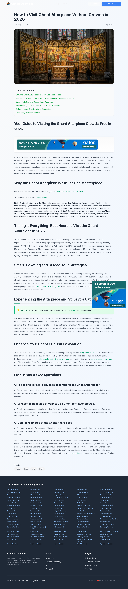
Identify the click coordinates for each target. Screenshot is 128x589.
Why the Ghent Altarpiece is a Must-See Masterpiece (38, 95)
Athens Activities (82, 495)
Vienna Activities (59, 505)
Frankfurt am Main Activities (109, 519)
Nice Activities (11, 508)
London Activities (12, 489)
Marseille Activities (60, 531)
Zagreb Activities (59, 519)
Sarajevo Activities (13, 521)
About (64, 4)
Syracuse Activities (106, 544)
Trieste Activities (12, 544)
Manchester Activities (61, 521)
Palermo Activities (106, 513)
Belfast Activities (82, 503)
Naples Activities (12, 503)
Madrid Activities (35, 495)
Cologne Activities (13, 527)
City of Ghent (41, 197)
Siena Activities (59, 544)
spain (34, 469)
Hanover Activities (83, 521)
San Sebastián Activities (85, 508)
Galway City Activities (84, 534)
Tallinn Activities (105, 511)
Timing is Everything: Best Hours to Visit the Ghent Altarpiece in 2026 (45, 98)
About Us (50, 558)
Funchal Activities (12, 534)
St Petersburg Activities (108, 492)
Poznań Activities (36, 544)
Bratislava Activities (83, 524)
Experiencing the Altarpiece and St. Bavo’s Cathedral (38, 105)
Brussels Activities (106, 497)
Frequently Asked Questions (28, 112)
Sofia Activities (105, 521)
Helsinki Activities (59, 503)
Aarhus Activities (82, 519)
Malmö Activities (82, 516)
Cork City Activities (83, 537)
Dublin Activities (12, 495)
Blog (57, 4)
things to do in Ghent (88, 352)
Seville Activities (59, 513)
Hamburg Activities (36, 503)
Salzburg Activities (83, 527)
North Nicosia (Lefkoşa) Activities (38, 528)
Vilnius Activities (35, 516)
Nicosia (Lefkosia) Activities (86, 513)
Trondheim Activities (37, 537)
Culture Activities (20, 3)
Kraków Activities (59, 500)
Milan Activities (82, 497)
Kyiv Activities (81, 511)
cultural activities (75, 453)
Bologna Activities (106, 534)
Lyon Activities (81, 531)
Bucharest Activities (36, 519)
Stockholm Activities (13, 505)
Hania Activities (59, 539)
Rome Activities (59, 489)
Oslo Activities (105, 503)
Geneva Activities (13, 519)
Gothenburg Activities (14, 524)
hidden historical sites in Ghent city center (51, 359)
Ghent (41, 469)
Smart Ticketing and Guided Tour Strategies (34, 102)
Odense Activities (59, 527)
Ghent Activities (105, 539)
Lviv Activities (34, 531)
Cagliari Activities (105, 537)
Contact (49, 569)
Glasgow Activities (36, 505)
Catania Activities (36, 539)
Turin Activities (12, 539)
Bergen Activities (36, 521)
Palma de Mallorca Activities (109, 531)
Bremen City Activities (107, 524)
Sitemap (88, 569)
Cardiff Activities (12, 516)
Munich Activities (105, 500)
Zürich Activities (59, 534)
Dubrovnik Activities (106, 516)
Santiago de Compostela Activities (85, 540)
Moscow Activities (36, 497)
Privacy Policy (91, 558)
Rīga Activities (11, 513)
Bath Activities (11, 511)
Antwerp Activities (13, 537)
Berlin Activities (82, 489)
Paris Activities (35, 489)
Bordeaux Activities (83, 505)
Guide (26, 469)
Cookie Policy (91, 565)
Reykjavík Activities (13, 497)
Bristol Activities (105, 508)
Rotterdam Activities (106, 505)
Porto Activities (82, 500)
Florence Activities (106, 495)
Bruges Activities (35, 513)
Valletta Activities (36, 524)
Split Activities (58, 516)
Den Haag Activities (106, 527)
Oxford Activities (35, 508)
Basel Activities (82, 544)
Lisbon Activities (82, 492)
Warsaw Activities (36, 500)
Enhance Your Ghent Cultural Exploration (33, 109)
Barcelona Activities (60, 492)
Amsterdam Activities (14, 492)
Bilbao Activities (59, 508)
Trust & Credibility (53, 562)
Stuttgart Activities (13, 531)
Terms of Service (92, 562)
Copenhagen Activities (61, 497)
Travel (18, 469)
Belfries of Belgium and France (70, 191)
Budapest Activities (106, 489)
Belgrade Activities (60, 511)
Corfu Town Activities (61, 537)
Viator (73, 310)
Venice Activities (35, 492)
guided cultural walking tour (48, 286)
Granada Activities (59, 524)
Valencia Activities (36, 511)
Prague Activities (59, 495)
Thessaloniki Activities (37, 534)
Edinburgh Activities (13, 500)
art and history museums (101, 359)
